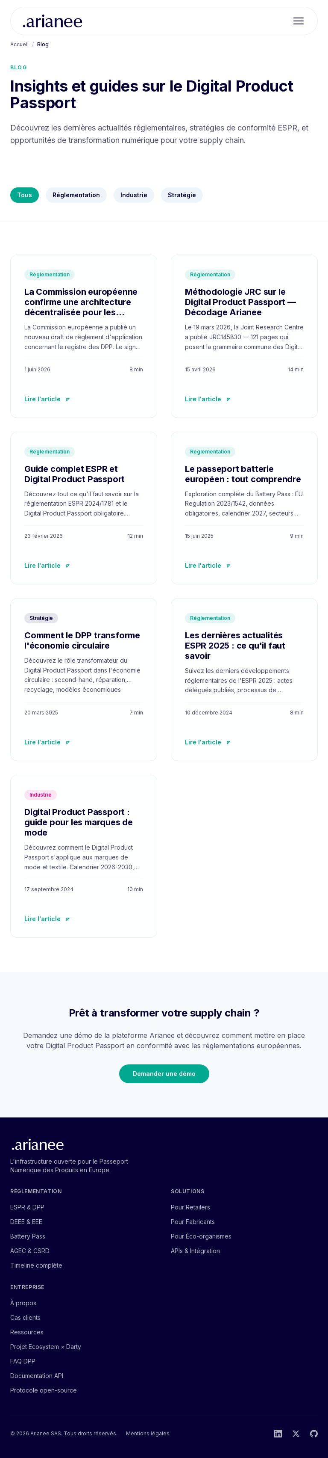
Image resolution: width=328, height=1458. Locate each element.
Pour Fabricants (193, 1221)
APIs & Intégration (195, 1250)
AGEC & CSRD (30, 1250)
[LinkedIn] (278, 1433)
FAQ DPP (22, 1361)
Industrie (133, 195)
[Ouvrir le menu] (298, 21)
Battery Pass (27, 1236)
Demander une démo (164, 1073)
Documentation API (36, 1375)
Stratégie (182, 195)
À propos (23, 1303)
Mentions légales (148, 1433)
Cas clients (25, 1317)
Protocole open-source (43, 1390)
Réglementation (76, 195)
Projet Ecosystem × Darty (45, 1346)
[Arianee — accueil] (52, 21)
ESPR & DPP (27, 1207)
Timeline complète (36, 1265)
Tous (24, 195)
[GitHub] (314, 1433)
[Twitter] (296, 1433)
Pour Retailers (190, 1207)
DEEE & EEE (26, 1221)
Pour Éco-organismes (201, 1236)
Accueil (19, 44)
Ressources (27, 1332)
